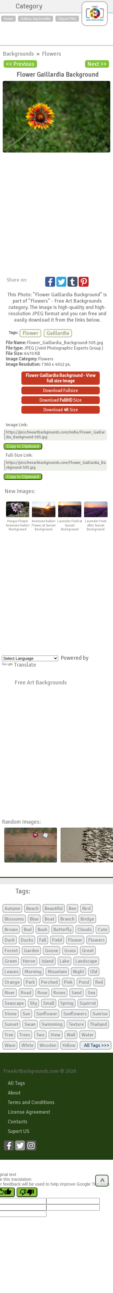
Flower (30, 333)
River (10, 993)
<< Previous (20, 63)
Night (78, 972)
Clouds (84, 930)
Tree (9, 1035)
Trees (24, 1035)
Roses (59, 993)
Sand (76, 993)
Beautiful (54, 909)
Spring (67, 1003)
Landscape (86, 961)
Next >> (96, 63)
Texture (76, 1024)
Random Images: (21, 821)
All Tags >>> (95, 1045)
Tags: (19, 891)
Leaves (11, 972)
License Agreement (29, 1112)
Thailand (98, 1024)
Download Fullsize (60, 390)
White (27, 1045)
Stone (11, 1014)
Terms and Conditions (31, 1102)
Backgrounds (19, 53)
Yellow (69, 1045)
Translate (19, 664)
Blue (34, 919)
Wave (10, 1045)
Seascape (14, 1003)
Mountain (57, 972)
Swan (30, 1024)
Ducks (27, 940)
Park (30, 982)
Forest (11, 951)
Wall (71, 1035)
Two (40, 1035)
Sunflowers (74, 1014)
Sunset (11, 1024)
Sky (33, 1003)
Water (87, 1035)
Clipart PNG (67, 19)
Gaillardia (58, 333)
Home (8, 19)
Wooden (47, 1045)
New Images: (20, 491)
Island (47, 961)
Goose (51, 951)
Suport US (18, 1131)
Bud (28, 930)
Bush (42, 930)
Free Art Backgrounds (40, 682)
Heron (29, 961)
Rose (42, 993)
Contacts (17, 1122)
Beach (32, 909)
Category (26, 6)
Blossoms (14, 919)
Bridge (87, 919)
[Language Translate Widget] (30, 658)
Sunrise (100, 1014)
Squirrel (88, 1003)
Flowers (51, 53)
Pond (84, 982)
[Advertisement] (56, 31)
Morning (33, 972)
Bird (86, 909)
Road (26, 993)
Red (99, 982)
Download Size (60, 400)
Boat (49, 919)
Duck (10, 940)
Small (48, 1003)
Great (88, 951)
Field (57, 940)
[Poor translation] (27, 1192)
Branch (67, 919)
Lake (64, 961)
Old (93, 972)
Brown (11, 930)
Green (11, 961)
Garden (31, 951)
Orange (12, 982)
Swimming (52, 1024)
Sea (91, 993)
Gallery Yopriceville (35, 19)
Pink (68, 982)
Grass (70, 951)
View (56, 1035)
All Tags (16, 1083)
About (14, 1093)
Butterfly (62, 930)
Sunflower (46, 1014)
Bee (72, 909)
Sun (26, 1014)
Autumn (12, 909)
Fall (42, 940)
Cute (102, 930)
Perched (49, 982)
